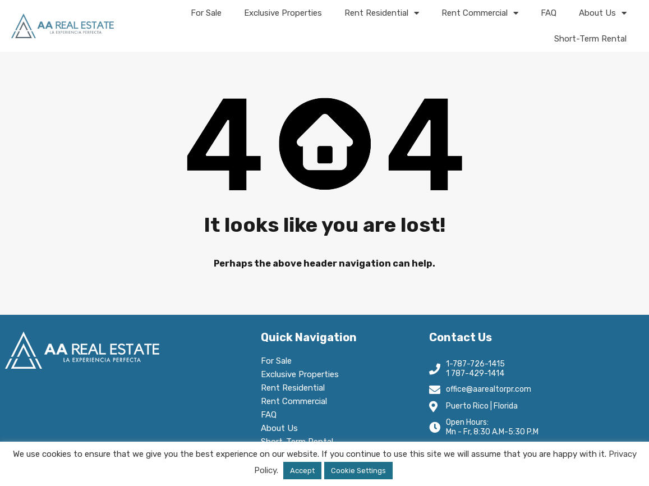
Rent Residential (381, 13)
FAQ (548, 13)
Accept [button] (302, 470)
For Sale (206, 13)
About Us (603, 13)
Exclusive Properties (283, 13)
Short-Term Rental (590, 39)
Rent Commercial (479, 13)
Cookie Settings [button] (358, 470)
